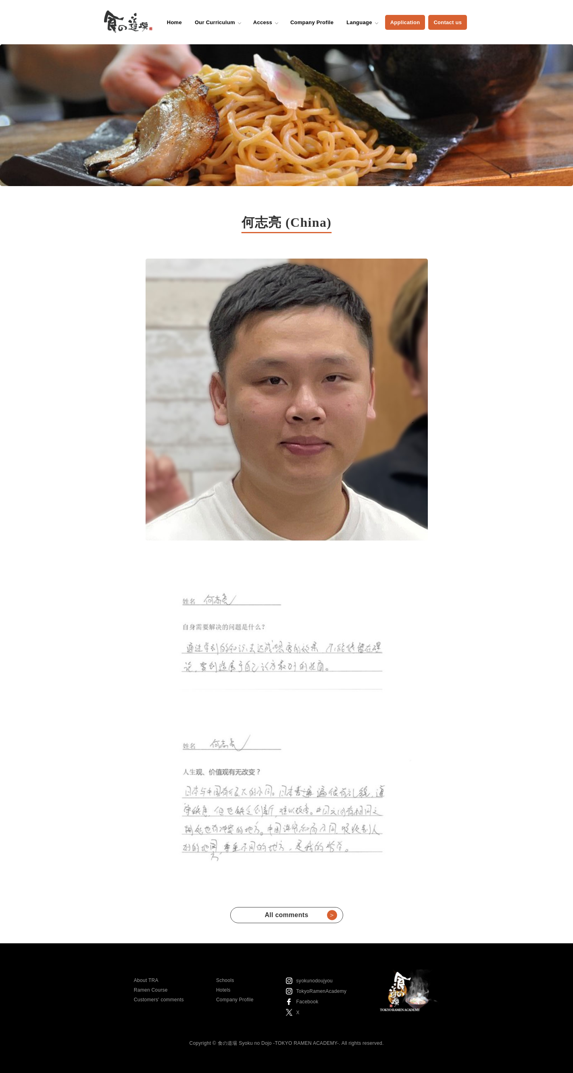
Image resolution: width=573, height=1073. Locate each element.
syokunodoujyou (314, 981)
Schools (225, 980)
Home (174, 22)
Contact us (447, 22)
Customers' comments (159, 1000)
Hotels (223, 990)
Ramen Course (151, 990)
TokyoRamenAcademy (321, 991)
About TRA (146, 980)
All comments (301, 915)
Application (405, 22)
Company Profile (311, 22)
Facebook (307, 1002)
